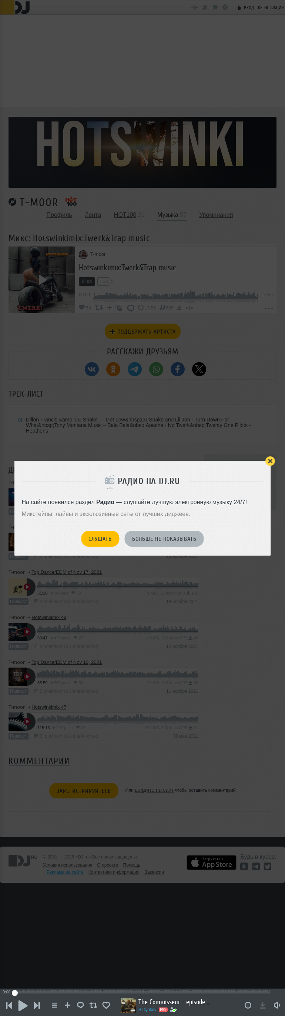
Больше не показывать (164, 539)
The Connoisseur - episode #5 (178, 1002)
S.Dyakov (150, 1009)
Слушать (100, 539)
